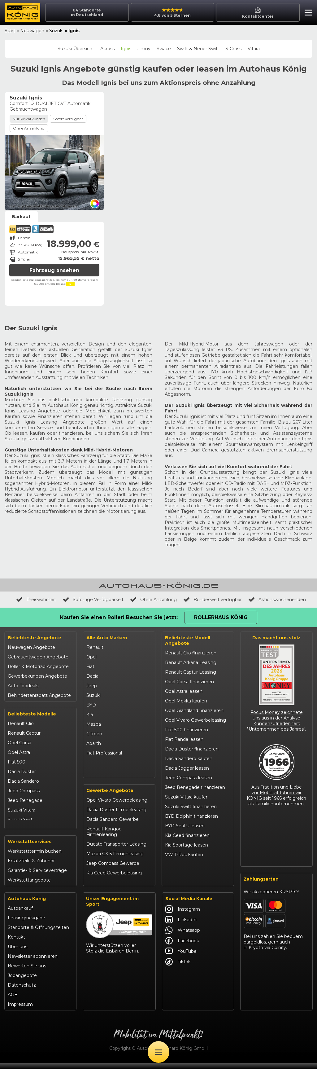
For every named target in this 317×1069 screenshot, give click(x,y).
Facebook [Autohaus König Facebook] (182, 947)
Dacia (92, 676)
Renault (94, 647)
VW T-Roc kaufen (184, 854)
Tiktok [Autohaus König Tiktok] (178, 968)
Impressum (20, 1010)
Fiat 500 (16, 762)
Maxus (93, 772)
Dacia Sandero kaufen (188, 758)
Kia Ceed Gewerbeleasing (114, 879)
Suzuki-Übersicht (76, 48)
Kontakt (16, 943)
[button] (307, 13)
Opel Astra (19, 752)
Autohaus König (27, 905)
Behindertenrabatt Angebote (39, 695)
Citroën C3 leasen (184, 874)
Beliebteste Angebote (34, 637)
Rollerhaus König (221, 617)
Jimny (143, 48)
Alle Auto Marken (106, 637)
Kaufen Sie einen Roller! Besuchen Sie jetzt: (119, 617)
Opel (91, 657)
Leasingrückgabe (26, 924)
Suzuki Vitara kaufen (187, 797)
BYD (91, 705)
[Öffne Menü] (158, 1052)
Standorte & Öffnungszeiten (38, 933)
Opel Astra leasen (183, 691)
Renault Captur (24, 733)
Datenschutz (22, 991)
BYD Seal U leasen (185, 826)
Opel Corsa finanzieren (189, 681)
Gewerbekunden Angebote (37, 676)
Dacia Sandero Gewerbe (112, 826)
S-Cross (233, 48)
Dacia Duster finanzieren (192, 749)
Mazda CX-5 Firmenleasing (115, 860)
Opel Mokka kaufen (186, 701)
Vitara (254, 48)
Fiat (90, 666)
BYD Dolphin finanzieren (191, 816)
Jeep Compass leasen (188, 778)
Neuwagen (32, 30)
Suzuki (56, 30)
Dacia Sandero (23, 781)
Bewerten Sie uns (27, 972)
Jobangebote (22, 981)
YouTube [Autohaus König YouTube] (181, 957)
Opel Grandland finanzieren (194, 710)
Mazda (93, 724)
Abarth (93, 743)
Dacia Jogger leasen (187, 768)
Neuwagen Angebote (31, 647)
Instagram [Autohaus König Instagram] (182, 915)
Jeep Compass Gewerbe (112, 870)
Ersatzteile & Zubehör (31, 867)
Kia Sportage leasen (186, 845)
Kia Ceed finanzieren (187, 835)
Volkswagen (99, 762)
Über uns (17, 953)
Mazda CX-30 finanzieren (192, 864)
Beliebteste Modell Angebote (187, 640)
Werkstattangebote (29, 886)
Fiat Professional (104, 753)
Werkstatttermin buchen (35, 857)
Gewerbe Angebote (109, 797)
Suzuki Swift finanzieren (191, 806)
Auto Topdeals (23, 685)
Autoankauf (20, 914)
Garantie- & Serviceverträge (37, 876)
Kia (89, 714)
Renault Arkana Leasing (190, 662)
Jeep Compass (24, 791)
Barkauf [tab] (21, 216)
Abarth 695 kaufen (184, 883)
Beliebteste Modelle (32, 714)
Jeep (91, 685)
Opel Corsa (19, 743)
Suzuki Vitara (21, 810)
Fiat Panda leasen (184, 739)
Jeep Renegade (25, 800)
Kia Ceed (17, 829)
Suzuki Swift (21, 819)
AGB (13, 1001)
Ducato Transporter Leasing (116, 851)
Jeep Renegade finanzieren (195, 787)
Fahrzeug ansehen (54, 270)
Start (10, 30)
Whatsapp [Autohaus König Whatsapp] (182, 936)
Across (107, 48)
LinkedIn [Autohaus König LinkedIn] (181, 926)
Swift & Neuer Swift (198, 48)
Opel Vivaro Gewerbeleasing (116, 807)
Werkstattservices (29, 848)
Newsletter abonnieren (33, 962)
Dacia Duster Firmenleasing (116, 816)
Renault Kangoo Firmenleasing (104, 838)
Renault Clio (21, 723)
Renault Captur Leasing (190, 672)
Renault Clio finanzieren (190, 653)
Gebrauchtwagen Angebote (38, 657)
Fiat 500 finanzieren (186, 729)
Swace (164, 48)
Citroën (94, 734)
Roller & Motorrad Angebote (38, 666)
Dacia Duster (22, 771)
